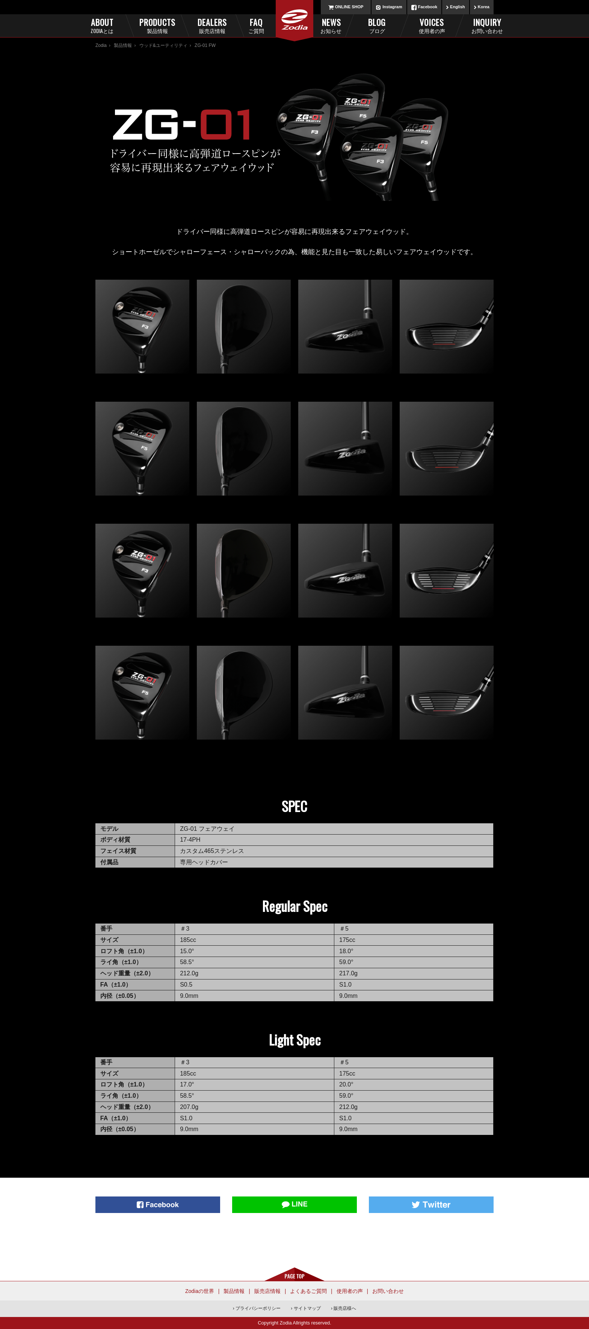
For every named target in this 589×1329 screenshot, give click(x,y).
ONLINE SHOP (349, 7)
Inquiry (487, 25)
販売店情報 (267, 1291)
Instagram (392, 7)
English (457, 7)
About (102, 25)
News (320, 25)
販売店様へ (345, 1308)
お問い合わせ (388, 1291)
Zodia (101, 45)
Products (157, 25)
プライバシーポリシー (258, 1308)
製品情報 (123, 45)
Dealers (212, 25)
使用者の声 (350, 1291)
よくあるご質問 (308, 1291)
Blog (377, 25)
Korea (483, 7)
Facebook (427, 7)
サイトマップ (307, 1308)
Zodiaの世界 (199, 1291)
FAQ (268, 25)
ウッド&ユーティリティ (163, 45)
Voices (431, 25)
